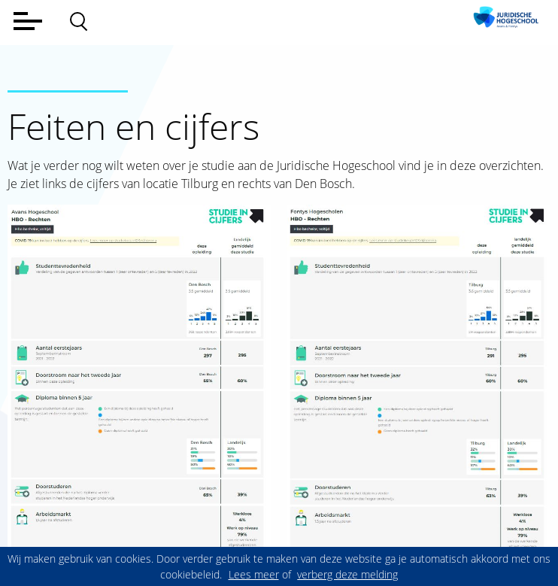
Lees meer (254, 574)
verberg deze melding (347, 574)
